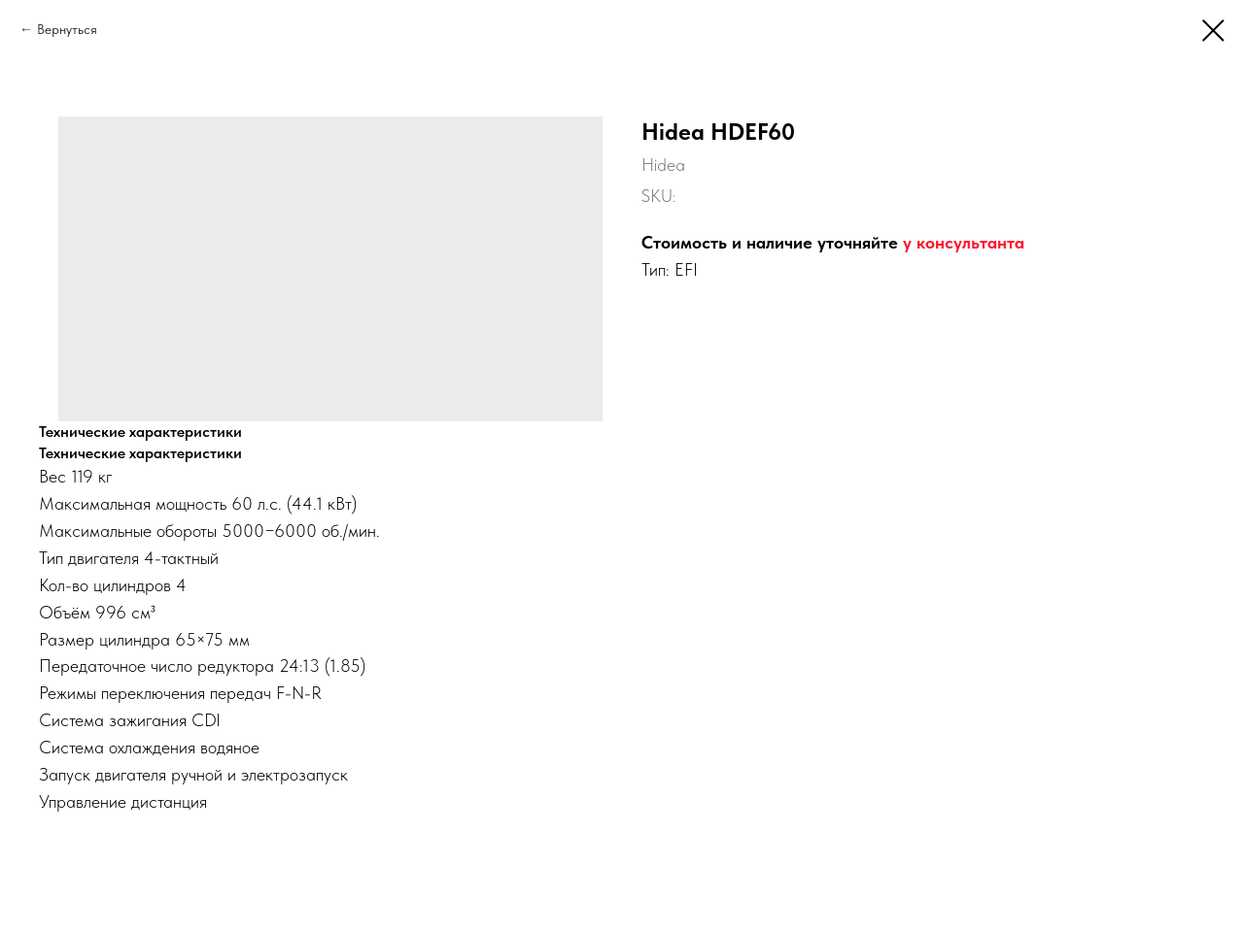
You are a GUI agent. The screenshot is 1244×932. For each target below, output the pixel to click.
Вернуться (67, 29)
